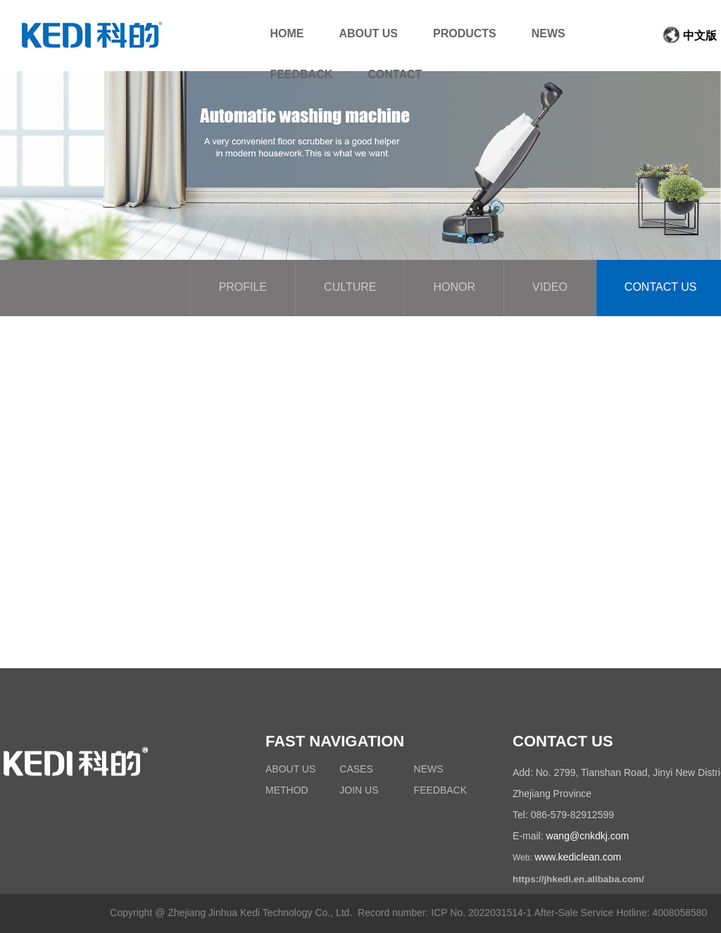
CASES (355, 770)
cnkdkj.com (604, 837)
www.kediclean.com (577, 858)
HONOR (454, 288)
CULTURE (350, 288)
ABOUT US (290, 770)
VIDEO (550, 288)
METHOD (286, 791)
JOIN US (358, 791)
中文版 (689, 36)
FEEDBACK (440, 791)
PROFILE (243, 288)
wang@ (562, 837)
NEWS (429, 770)
